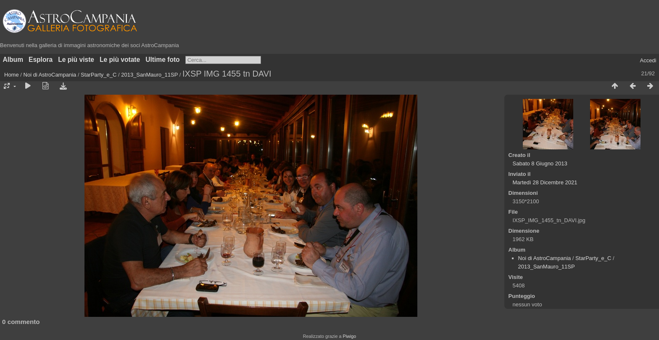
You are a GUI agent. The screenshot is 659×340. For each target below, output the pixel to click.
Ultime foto (162, 59)
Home (11, 75)
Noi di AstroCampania (50, 75)
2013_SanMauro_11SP (149, 75)
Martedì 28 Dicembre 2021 (545, 182)
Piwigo (349, 336)
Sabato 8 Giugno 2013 (540, 163)
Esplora (41, 59)
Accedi (648, 60)
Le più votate (120, 59)
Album (13, 59)
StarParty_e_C (98, 75)
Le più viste (76, 59)
